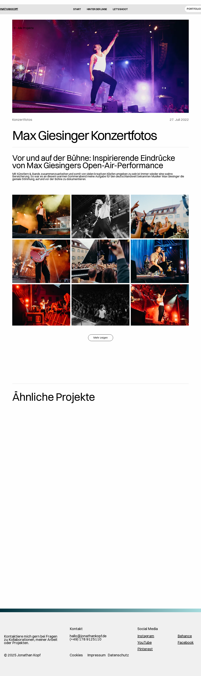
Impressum (96, 655)
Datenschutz (118, 655)
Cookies (76, 655)
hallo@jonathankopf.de (88, 636)
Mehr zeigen (100, 337)
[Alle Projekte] (30, 28)
